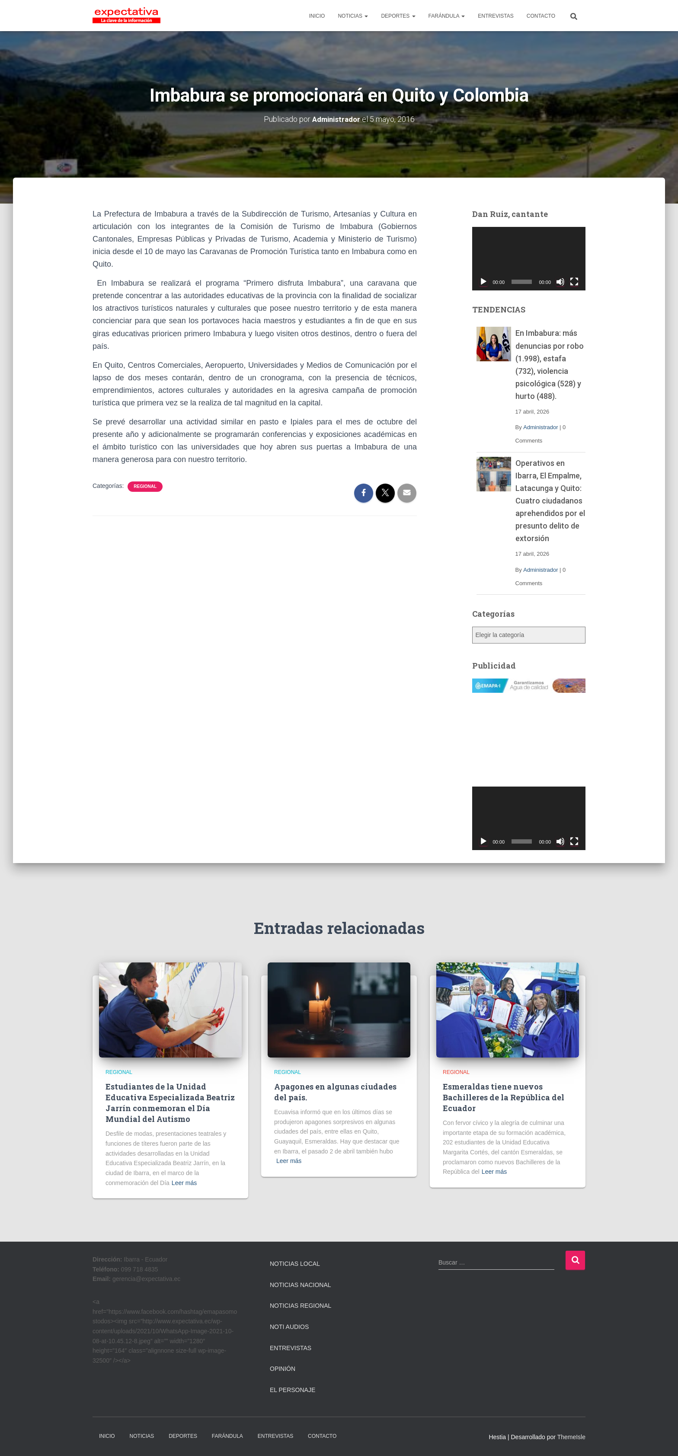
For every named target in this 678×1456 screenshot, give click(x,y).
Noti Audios (289, 1326)
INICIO (317, 16)
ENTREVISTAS (495, 16)
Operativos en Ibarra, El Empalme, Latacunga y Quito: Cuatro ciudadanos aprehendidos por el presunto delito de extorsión (550, 500)
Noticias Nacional (300, 1284)
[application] (529, 258)
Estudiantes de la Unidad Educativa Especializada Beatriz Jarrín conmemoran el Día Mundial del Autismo (170, 1102)
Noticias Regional (300, 1305)
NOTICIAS (353, 16)
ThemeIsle (571, 1437)
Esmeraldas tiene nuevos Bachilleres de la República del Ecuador (503, 1097)
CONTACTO (541, 16)
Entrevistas (290, 1347)
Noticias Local (295, 1263)
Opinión (282, 1368)
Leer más (184, 1182)
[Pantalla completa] (574, 281)
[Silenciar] (560, 281)
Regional (145, 486)
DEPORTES (398, 16)
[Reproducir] (483, 281)
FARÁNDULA (447, 16)
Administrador (540, 427)
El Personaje (292, 1389)
